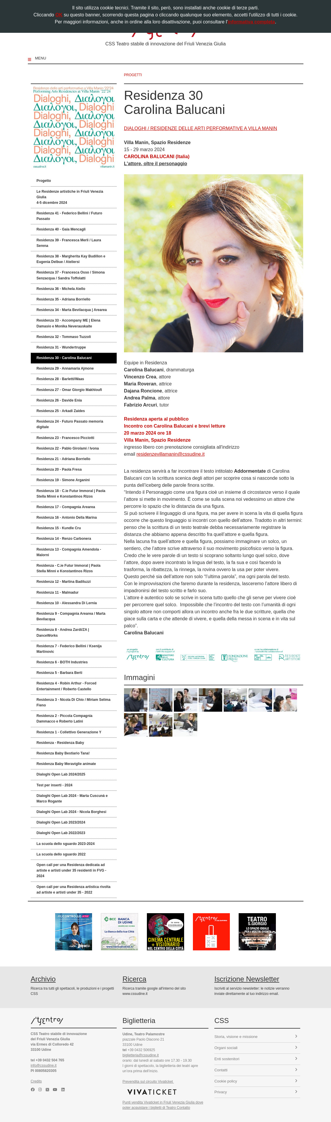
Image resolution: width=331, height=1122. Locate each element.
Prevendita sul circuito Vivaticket (148, 1082)
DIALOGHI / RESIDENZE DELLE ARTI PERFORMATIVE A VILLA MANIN (200, 128)
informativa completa (251, 21)
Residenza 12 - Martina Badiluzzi (64, 582)
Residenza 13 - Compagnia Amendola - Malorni (69, 552)
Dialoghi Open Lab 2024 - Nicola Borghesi (71, 812)
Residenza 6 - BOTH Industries (62, 662)
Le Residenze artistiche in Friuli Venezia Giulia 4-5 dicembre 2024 (70, 197)
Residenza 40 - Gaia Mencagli (61, 229)
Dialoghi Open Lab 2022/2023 (61, 833)
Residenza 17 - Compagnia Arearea (66, 507)
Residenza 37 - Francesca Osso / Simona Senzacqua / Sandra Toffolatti (71, 275)
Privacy (255, 1092)
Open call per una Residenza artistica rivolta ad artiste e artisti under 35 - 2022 (74, 889)
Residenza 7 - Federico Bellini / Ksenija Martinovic (69, 649)
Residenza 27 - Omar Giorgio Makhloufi (69, 390)
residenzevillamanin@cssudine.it (171, 454)
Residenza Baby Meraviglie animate (66, 764)
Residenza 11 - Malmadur (58, 592)
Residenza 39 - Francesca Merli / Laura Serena (69, 243)
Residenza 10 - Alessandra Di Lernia (67, 603)
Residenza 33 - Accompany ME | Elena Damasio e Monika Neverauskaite (69, 323)
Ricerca (134, 979)
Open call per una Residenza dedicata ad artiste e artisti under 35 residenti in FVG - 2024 (71, 870)
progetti (133, 75)
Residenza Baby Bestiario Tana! (63, 753)
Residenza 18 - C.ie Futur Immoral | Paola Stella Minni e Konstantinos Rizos (71, 493)
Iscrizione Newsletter (246, 979)
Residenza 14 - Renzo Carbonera (64, 539)
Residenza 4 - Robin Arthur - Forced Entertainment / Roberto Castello (66, 686)
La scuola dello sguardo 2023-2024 (66, 844)
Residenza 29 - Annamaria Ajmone (65, 368)
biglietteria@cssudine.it (141, 1055)
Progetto (44, 181)
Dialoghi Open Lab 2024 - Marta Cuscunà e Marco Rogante (72, 798)
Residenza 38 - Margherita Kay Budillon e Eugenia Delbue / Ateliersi (71, 259)
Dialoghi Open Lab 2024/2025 (61, 774)
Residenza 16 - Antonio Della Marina (67, 517)
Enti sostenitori (255, 1059)
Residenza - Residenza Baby (60, 743)
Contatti (255, 1070)
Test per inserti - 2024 (55, 785)
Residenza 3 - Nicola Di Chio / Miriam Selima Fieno (74, 702)
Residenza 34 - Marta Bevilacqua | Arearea (72, 310)
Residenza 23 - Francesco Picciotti (65, 438)
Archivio (43, 979)
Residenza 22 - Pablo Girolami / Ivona (68, 448)
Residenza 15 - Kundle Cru (59, 528)
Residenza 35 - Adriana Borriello (64, 299)
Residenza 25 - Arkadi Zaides (61, 411)
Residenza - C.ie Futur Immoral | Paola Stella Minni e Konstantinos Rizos (69, 568)
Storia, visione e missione (255, 1036)
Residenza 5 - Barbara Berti (59, 673)
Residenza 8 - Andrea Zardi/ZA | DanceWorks (63, 632)
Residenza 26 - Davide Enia (59, 400)
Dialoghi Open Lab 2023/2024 (61, 822)
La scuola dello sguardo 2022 (61, 854)
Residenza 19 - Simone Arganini (63, 480)
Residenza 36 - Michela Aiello (61, 289)
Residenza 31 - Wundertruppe (61, 347)
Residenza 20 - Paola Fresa (59, 469)
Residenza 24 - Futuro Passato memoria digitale (70, 424)
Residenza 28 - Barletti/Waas (60, 379)
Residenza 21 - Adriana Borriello (64, 459)
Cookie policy (255, 1081)
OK (58, 14)
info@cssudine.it (44, 1065)
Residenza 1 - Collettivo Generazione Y (69, 732)
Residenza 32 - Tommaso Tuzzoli (64, 337)
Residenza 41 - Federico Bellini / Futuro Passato (69, 216)
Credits (36, 1081)
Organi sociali (255, 1048)
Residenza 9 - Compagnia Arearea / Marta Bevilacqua (71, 616)
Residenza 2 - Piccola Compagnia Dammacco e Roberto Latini (65, 718)
